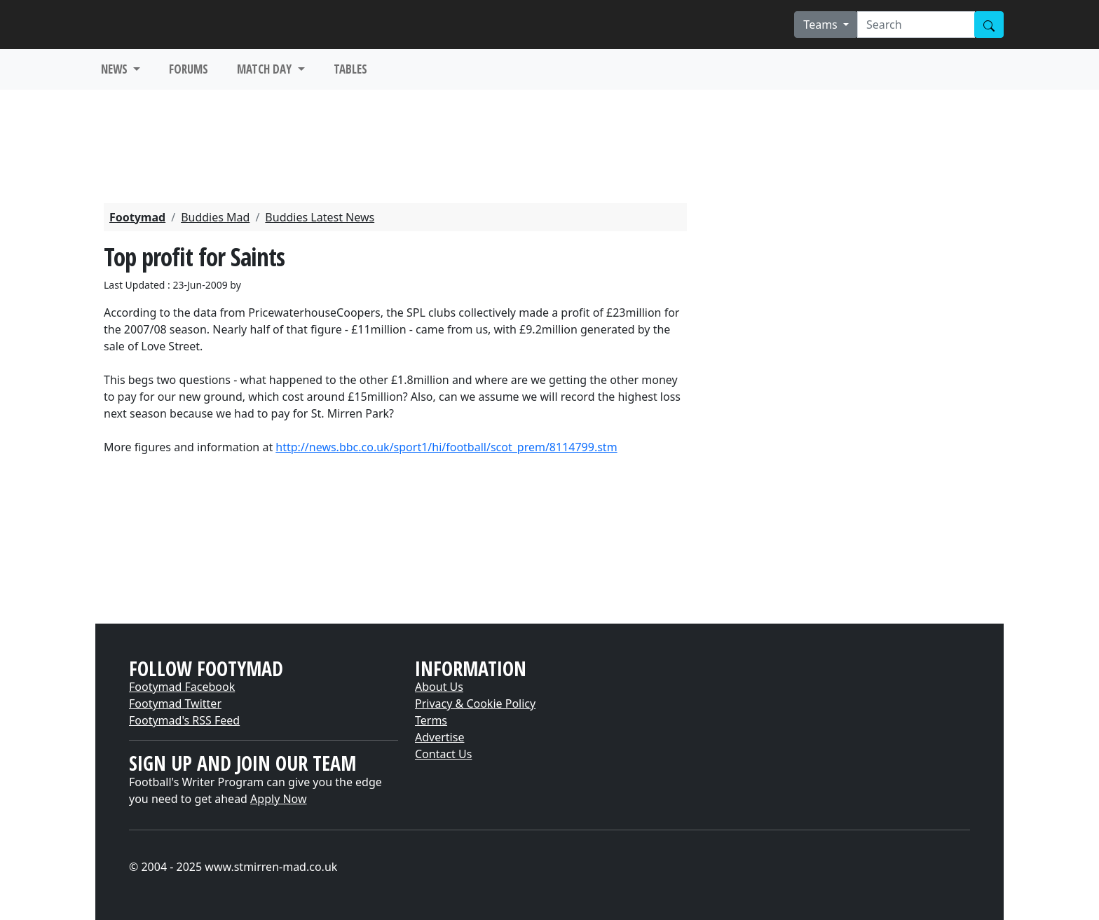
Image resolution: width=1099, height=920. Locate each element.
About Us (439, 686)
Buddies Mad (215, 217)
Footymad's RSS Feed (184, 720)
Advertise (439, 737)
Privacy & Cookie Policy (475, 703)
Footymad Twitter (175, 703)
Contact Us (443, 754)
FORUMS (188, 69)
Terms (431, 720)
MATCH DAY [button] (265, 69)
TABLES (350, 69)
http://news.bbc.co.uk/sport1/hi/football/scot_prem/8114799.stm (446, 447)
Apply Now (278, 798)
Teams (821, 24)
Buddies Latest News (319, 217)
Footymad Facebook (182, 686)
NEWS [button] (115, 69)
